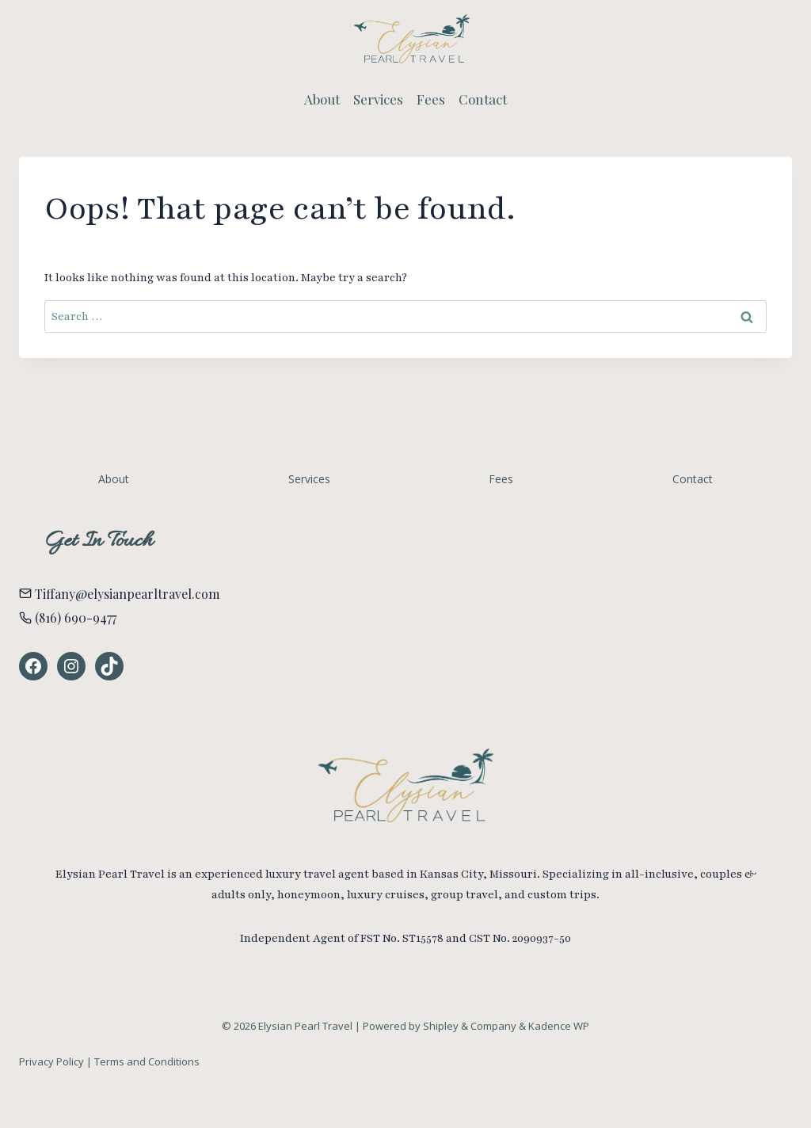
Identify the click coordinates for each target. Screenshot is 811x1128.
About (322, 99)
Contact (483, 99)
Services (378, 99)
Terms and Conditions (147, 1061)
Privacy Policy (51, 1061)
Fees (431, 99)
